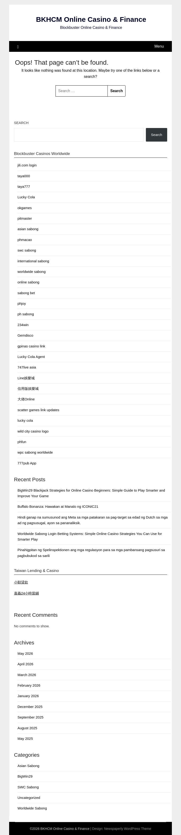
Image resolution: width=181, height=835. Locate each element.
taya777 (24, 186)
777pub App (27, 463)
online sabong (28, 282)
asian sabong (28, 229)
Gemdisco (25, 335)
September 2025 (31, 717)
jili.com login (27, 165)
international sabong (33, 261)
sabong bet (26, 293)
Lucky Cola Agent (31, 356)
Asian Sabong (28, 765)
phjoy (22, 303)
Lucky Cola (26, 197)
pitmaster (25, 218)
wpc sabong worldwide (35, 452)
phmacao (25, 239)
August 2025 (27, 728)
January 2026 (28, 696)
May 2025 (25, 738)
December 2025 (30, 706)
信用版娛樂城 (28, 388)
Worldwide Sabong (32, 808)
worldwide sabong (32, 271)
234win (23, 325)
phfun (22, 442)
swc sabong (27, 250)
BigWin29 (25, 776)
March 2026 (27, 675)
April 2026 (25, 664)
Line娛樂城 (26, 378)
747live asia (27, 367)
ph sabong (26, 314)
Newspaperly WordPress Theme (127, 828)
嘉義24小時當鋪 (26, 593)
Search (21, 122)
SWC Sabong (28, 787)
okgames (25, 208)
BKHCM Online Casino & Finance (91, 19)
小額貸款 (21, 582)
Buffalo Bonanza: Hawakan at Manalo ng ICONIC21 (58, 506)
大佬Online (26, 399)
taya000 (24, 176)
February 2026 (29, 685)
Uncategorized (29, 797)
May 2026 (25, 653)
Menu (159, 46)
